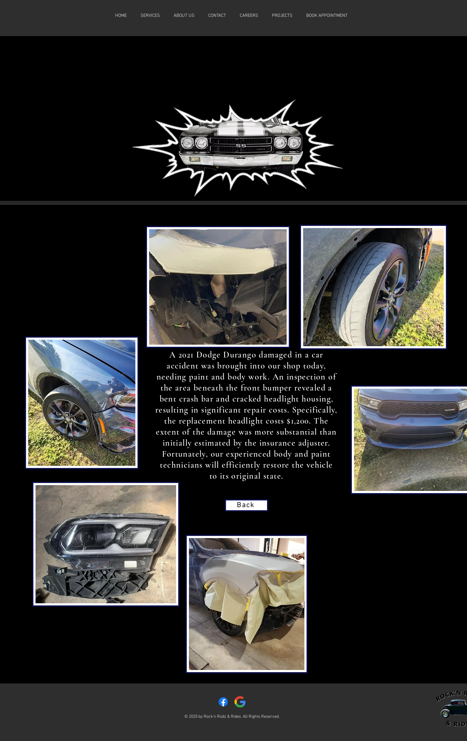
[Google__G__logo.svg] (240, 702)
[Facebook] (223, 702)
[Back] (246, 505)
